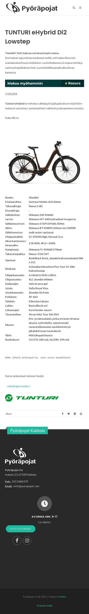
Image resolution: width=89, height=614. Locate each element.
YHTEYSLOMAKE (20, 528)
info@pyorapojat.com (26, 486)
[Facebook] (63, 414)
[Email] (81, 414)
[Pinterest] (75, 414)
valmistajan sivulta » (18, 386)
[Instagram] (27, 540)
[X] (69, 414)
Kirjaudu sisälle (44, 605)
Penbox (62, 596)
